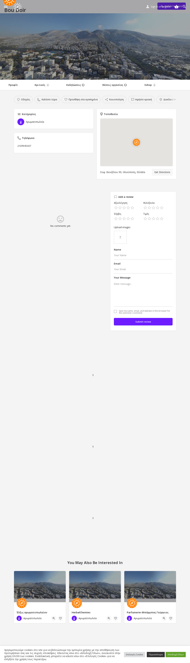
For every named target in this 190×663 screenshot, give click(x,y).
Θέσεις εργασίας (114, 85)
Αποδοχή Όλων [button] (176, 654)
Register (166, 6)
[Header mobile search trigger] (184, 6)
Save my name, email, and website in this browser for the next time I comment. (144, 312)
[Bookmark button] (60, 618)
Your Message (122, 277)
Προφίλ (13, 85)
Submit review (143, 321)
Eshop (150, 85)
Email (117, 263)
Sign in (154, 6)
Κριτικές (42, 85)
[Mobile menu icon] (5, 7)
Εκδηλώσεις (75, 85)
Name (117, 249)
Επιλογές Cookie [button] (134, 654)
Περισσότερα (156, 654)
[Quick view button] (54, 618)
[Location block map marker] (136, 142)
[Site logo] (18, 7)
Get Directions (162, 172)
